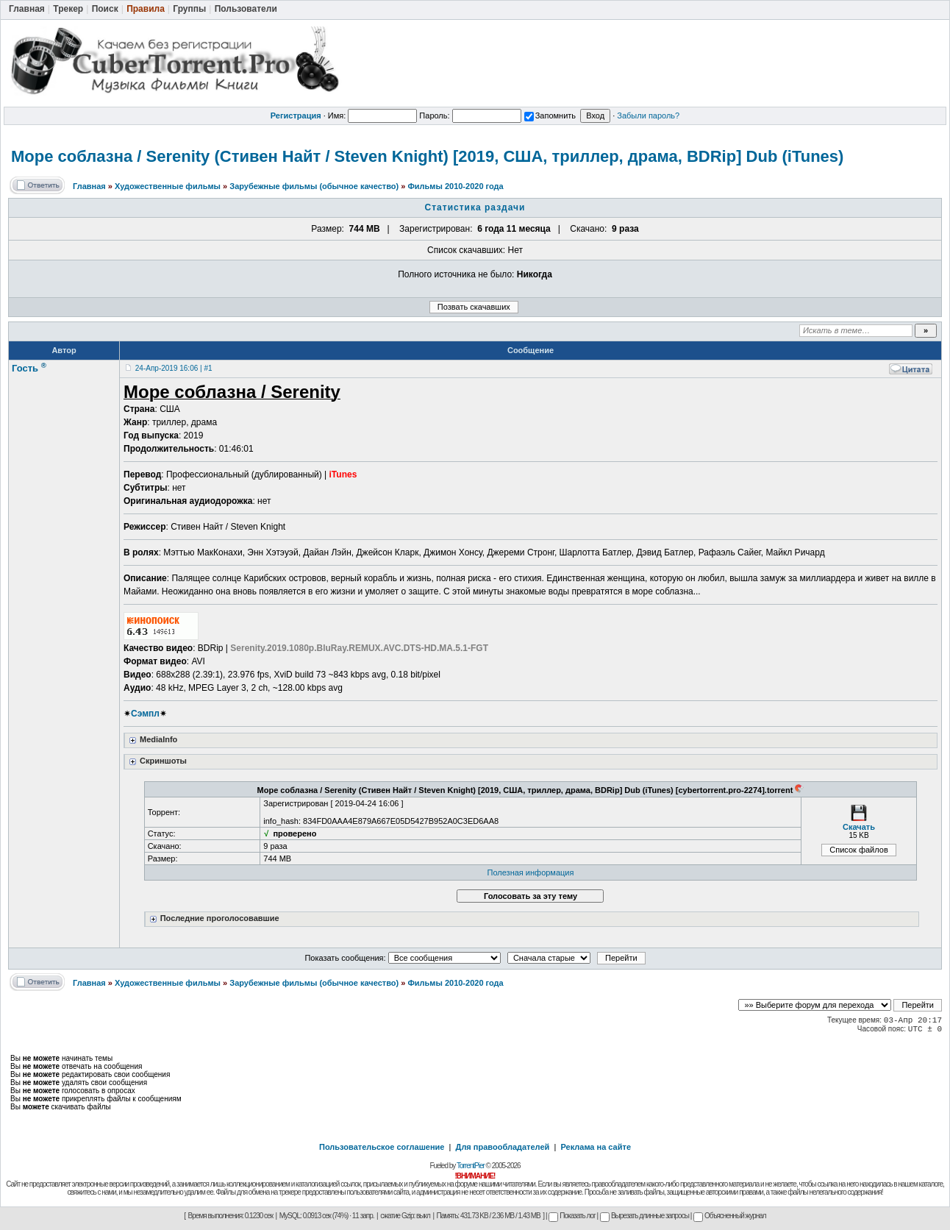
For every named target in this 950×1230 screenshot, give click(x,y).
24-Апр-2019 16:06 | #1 (174, 368)
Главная (89, 186)
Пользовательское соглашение (381, 1146)
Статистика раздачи (475, 207)
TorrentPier (471, 1166)
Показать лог (572, 1216)
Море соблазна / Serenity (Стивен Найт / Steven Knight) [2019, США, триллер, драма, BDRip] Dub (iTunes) (427, 156)
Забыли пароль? (648, 115)
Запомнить (550, 115)
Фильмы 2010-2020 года (455, 186)
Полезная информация (531, 872)
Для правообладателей (503, 1146)
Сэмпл (145, 713)
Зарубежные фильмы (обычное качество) (314, 186)
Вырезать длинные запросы (644, 1216)
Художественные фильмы (168, 186)
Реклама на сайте (595, 1146)
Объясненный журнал (729, 1216)
